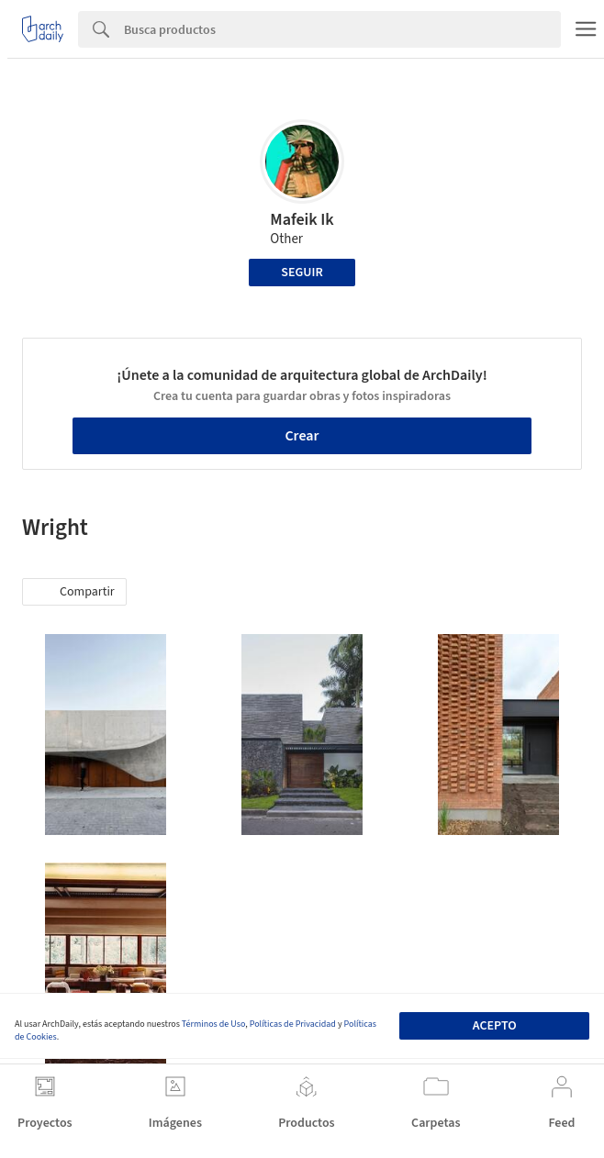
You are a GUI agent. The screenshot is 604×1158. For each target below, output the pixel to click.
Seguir (301, 272)
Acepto (495, 1026)
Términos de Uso (213, 1024)
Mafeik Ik (302, 219)
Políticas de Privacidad (293, 1024)
